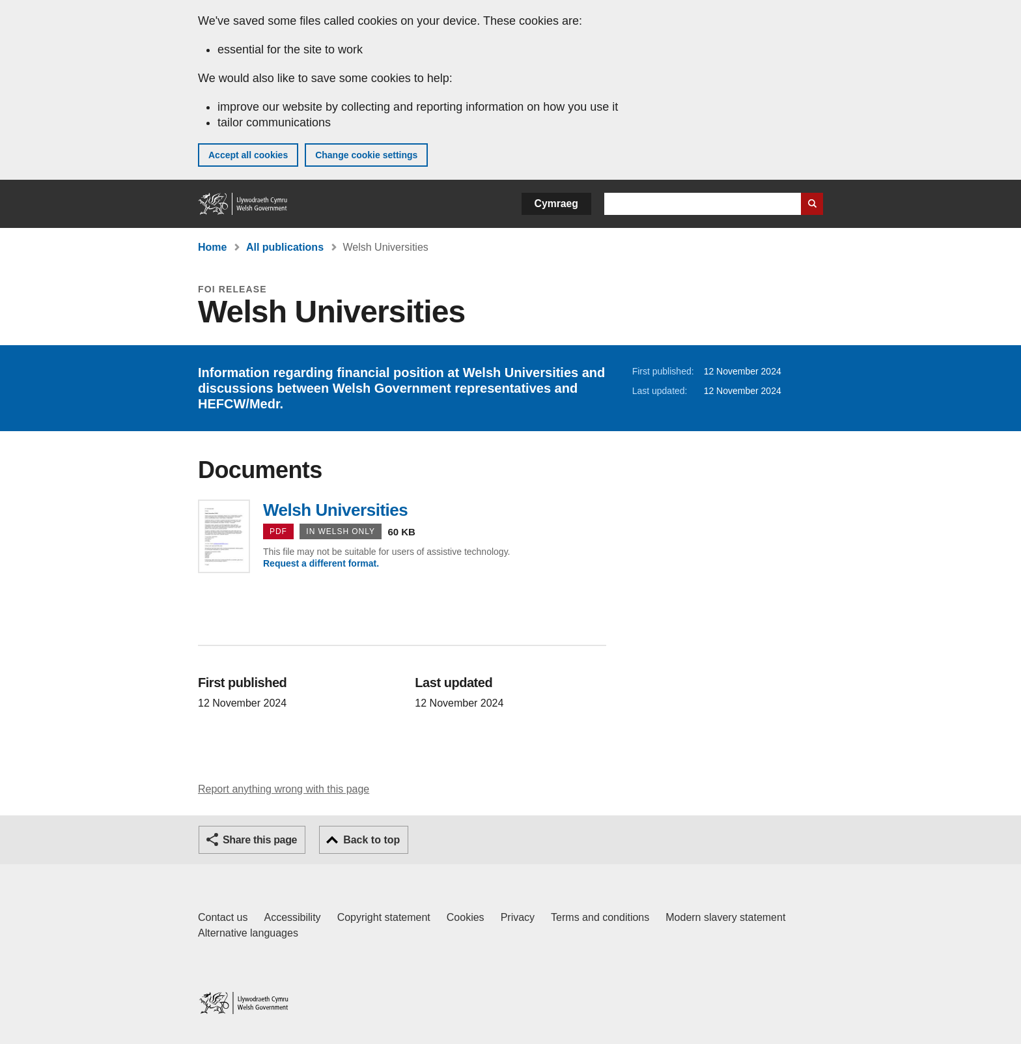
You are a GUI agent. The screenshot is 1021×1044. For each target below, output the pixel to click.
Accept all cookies (248, 155)
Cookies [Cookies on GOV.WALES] (465, 917)
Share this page (260, 839)
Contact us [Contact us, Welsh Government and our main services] (222, 917)
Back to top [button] (371, 839)
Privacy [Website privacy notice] (518, 917)
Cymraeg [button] (556, 203)
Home (212, 247)
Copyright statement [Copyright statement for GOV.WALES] (383, 917)
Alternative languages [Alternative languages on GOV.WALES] (248, 932)
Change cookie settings (366, 155)
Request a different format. (321, 563)
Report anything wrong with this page (283, 789)
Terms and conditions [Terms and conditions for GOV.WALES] (600, 917)
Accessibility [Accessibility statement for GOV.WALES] (292, 917)
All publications (285, 247)
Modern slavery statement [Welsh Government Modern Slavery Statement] (725, 917)
